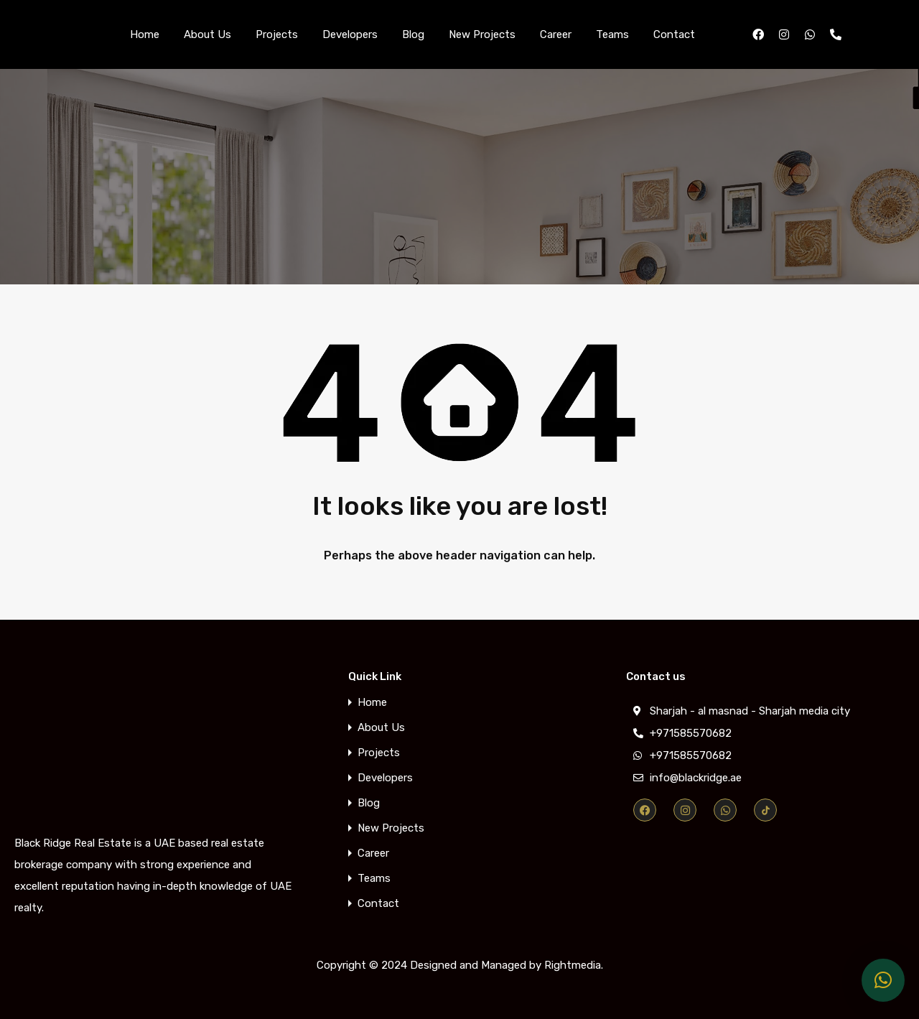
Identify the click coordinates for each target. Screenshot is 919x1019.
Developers (350, 34)
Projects (277, 34)
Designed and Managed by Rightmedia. (506, 965)
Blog (413, 34)
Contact (674, 34)
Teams (612, 34)
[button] (883, 980)
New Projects (482, 34)
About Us (207, 34)
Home (144, 34)
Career (556, 34)
